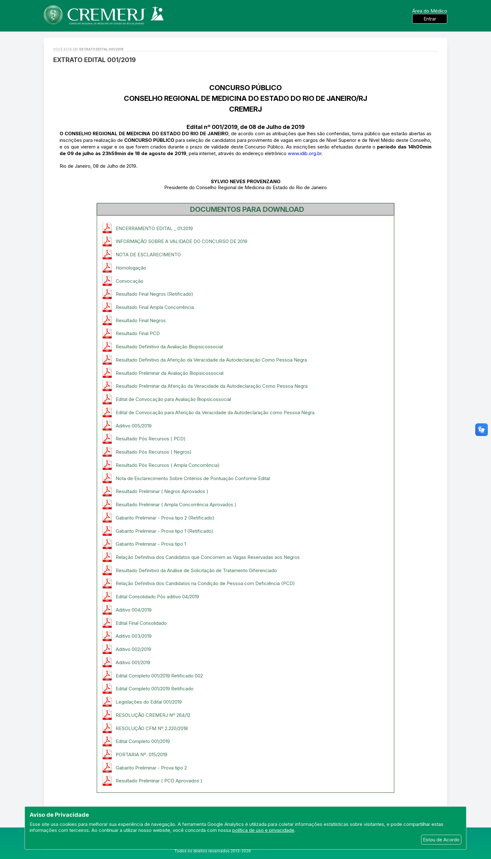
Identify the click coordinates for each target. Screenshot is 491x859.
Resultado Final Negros (141, 320)
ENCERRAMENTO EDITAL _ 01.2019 (154, 228)
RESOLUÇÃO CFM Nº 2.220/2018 (152, 728)
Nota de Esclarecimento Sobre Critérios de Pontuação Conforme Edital (193, 478)
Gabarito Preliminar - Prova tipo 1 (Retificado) (164, 531)
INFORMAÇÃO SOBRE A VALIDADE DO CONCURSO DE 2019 (181, 241)
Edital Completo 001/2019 (143, 741)
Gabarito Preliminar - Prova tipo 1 (151, 544)
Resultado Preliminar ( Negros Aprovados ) (162, 491)
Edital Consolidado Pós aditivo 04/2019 (157, 597)
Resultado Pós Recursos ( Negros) (154, 452)
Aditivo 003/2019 (134, 636)
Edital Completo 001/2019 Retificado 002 (159, 676)
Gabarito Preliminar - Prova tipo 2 (151, 768)
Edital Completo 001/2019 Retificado (155, 689)
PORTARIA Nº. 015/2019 (141, 754)
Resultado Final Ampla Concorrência (155, 307)
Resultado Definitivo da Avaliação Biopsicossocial (169, 347)
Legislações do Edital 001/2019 (149, 702)
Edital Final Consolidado (141, 623)
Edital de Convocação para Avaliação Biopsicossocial (173, 399)
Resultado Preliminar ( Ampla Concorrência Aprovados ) (176, 505)
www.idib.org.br (304, 153)
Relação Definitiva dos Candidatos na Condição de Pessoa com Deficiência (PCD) (205, 583)
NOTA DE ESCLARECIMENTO (148, 255)
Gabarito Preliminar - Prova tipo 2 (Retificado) (165, 518)
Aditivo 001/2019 (133, 662)
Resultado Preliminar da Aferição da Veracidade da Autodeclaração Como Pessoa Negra (212, 386)
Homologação (131, 268)
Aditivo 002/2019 (133, 649)
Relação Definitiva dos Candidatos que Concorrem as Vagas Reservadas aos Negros (208, 557)
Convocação (129, 281)
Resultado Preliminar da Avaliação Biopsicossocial (169, 373)
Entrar (430, 19)
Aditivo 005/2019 (134, 426)
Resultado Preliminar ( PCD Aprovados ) (159, 781)
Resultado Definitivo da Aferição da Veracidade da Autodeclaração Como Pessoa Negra (211, 360)
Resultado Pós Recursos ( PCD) (151, 439)
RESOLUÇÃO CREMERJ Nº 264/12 (153, 715)
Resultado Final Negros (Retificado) (154, 294)
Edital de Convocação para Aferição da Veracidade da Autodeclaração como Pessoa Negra (215, 412)
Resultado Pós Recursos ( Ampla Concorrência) (168, 465)
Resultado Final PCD (138, 333)
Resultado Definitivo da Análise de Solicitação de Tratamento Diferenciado (196, 570)
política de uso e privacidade (263, 830)
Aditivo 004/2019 (134, 610)
